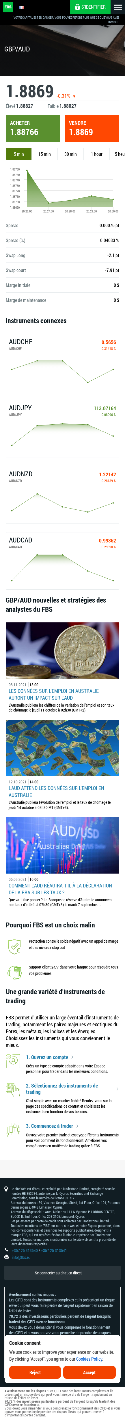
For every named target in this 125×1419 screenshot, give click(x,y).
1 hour (96, 154)
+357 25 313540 (25, 1250)
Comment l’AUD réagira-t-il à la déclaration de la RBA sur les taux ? (60, 889)
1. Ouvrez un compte (47, 1057)
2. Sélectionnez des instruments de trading (62, 1089)
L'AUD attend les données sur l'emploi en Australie (56, 791)
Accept (89, 1374)
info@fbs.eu (21, 1257)
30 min (70, 154)
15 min (44, 154)
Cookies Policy (89, 1360)
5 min (19, 154)
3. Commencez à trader (49, 1126)
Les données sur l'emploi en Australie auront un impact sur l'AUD (54, 694)
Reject (35, 1374)
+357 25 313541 (54, 1250)
